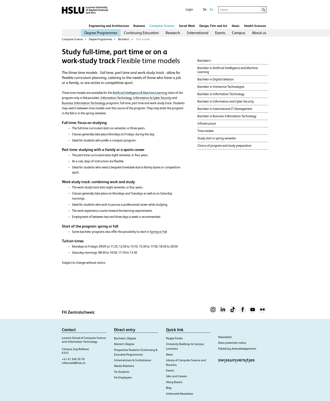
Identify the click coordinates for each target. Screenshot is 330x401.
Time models (143, 39)
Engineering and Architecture (109, 26)
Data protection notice (232, 342)
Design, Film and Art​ (213, 26)
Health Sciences (255, 26)
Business (139, 26)
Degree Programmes (100, 33)
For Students (121, 371)
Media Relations (124, 366)
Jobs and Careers (176, 376)
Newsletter (225, 337)
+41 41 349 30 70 (73, 359)
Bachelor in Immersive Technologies (220, 86)
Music (236, 26)
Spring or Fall (158, 231)
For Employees (123, 377)
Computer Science (161, 26)
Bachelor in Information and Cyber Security (225, 101)
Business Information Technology (83, 103)
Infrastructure (206, 123)
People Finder (174, 338)
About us (259, 33)
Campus (238, 33)
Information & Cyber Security (152, 98)
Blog (169, 387)
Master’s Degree (124, 344)
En (211, 9)
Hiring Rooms (174, 382)
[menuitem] (101, 33)
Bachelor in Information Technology (221, 94)
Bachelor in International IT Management (224, 109)
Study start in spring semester (216, 138)
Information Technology (116, 98)
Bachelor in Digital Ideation (215, 79)
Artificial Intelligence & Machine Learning (140, 93)
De (204, 9)
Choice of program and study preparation (224, 145)
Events (220, 33)
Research (173, 33)
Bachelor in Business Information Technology (226, 116)
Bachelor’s (123, 39)
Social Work (187, 26)
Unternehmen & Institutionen (132, 360)
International (197, 33)
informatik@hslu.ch (73, 363)
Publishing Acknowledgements (237, 348)
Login (189, 9)
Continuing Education (141, 33)
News (169, 354)
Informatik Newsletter (179, 393)
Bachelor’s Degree (125, 338)
